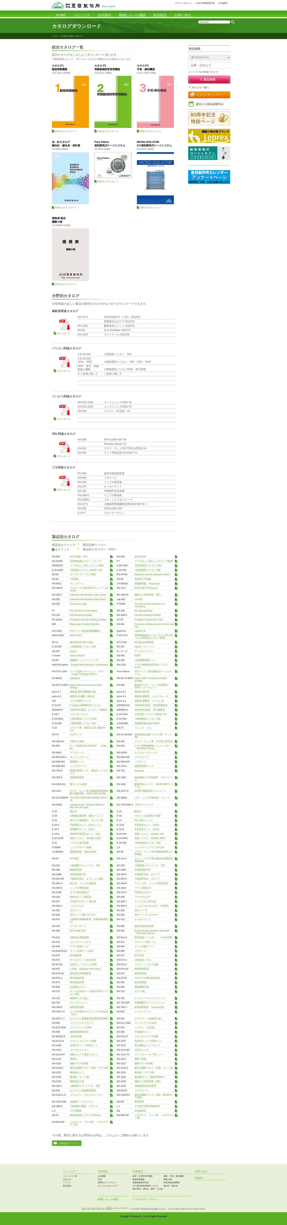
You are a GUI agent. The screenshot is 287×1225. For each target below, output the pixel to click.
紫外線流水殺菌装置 (80, 973)
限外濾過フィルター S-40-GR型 (153, 937)
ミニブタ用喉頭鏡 (79, 888)
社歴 (100, 1179)
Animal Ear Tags (78, 603)
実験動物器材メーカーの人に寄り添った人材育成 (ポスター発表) (154, 636)
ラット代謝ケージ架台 (82, 951)
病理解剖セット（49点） (83, 829)
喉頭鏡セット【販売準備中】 (150, 1077)
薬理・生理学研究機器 (143, 1176)
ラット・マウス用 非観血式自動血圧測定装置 (154, 859)
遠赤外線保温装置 (144, 926)
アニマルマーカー (143, 651)
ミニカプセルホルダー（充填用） (152, 906)
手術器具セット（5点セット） (86, 824)
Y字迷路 (74, 579)
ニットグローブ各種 (81, 847)
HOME (61, 15)
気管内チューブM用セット (84, 1045)
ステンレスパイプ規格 (146, 1036)
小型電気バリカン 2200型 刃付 (86, 570)
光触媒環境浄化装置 (145, 1086)
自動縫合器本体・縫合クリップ (86, 816)
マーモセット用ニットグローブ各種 (154, 561)
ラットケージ (77, 583)
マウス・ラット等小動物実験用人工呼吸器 (154, 853)
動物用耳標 (76, 870)
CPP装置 (74, 858)
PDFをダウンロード (66, 131)
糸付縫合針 (140, 1110)
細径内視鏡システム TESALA (85, 1115)
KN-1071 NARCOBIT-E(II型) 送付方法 (88, 799)
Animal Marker (77, 655)
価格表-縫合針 (142, 692)
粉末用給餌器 (78, 978)
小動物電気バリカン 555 (148, 843)
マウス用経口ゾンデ (80, 700)
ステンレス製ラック (145, 942)
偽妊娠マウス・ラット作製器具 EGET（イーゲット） (152, 686)
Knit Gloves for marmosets (83, 610)
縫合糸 (73, 811)
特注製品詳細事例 (144, 642)
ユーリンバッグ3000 (81, 1027)
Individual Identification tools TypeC (88, 599)
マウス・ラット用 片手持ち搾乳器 (154, 741)
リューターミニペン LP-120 (149, 847)
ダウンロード (63, 333)
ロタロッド (76, 734)
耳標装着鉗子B (78, 874)
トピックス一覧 (70, 1176)
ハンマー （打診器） (146, 1027)
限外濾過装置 (142, 969)
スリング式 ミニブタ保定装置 (151, 883)
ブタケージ (140, 951)
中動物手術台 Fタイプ (147, 874)
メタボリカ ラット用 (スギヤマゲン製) (154, 1116)
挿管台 (73, 1059)
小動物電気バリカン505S (83, 719)
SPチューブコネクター (147, 915)
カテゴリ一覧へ (200, 87)
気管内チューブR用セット (148, 1041)
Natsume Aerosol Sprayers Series (152, 574)
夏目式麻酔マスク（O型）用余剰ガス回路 (153, 1096)
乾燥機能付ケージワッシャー (150, 1002)
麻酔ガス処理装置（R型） (148, 595)
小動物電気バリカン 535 (83, 723)
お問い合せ (182, 15)
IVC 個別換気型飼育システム (146, 1186)
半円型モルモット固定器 (83, 901)
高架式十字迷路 (143, 579)
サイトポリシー (185, 3)
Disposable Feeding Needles (85, 624)
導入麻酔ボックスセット (148, 1045)
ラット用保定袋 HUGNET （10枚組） (88, 747)
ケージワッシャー (79, 1002)
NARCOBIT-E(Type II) (145, 588)
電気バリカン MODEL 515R (85, 838)
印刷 (233, 3)
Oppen (73, 651)
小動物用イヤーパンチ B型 (85, 1086)
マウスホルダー (143, 897)
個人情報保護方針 (206, 3)
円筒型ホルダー (143, 892)
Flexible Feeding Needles (147, 615)
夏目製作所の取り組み (82, 642)
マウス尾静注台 (143, 888)
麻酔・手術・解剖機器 (174, 1176)
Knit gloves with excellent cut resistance (150, 605)
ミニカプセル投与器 (145, 901)
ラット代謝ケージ (144, 946)
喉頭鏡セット (77, 1072)
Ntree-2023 (76, 635)
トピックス (82, 15)
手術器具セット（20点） (147, 824)
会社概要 (102, 1176)
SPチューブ (141, 910)
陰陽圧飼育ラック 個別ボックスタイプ (89, 771)
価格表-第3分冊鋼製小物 (83, 692)
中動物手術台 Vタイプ (147, 879)
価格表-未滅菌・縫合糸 (82, 696)
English (223, 3)
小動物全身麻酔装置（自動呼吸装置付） (89, 920)
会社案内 (104, 15)
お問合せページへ (68, 1143)
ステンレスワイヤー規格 (83, 1041)
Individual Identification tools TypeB (88, 595)
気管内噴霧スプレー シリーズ (86, 561)
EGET (137, 655)
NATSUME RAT (79, 556)
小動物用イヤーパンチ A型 (85, 865)
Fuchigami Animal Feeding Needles (88, 619)
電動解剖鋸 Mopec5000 (147, 723)
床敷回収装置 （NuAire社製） (150, 1007)
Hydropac (139, 770)
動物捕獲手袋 (142, 987)
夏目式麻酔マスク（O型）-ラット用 (154, 1068)
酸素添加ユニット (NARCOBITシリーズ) (153, 785)
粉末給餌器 (140, 982)
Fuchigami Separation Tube (148, 619)
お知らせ (67, 1179)
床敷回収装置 (77, 777)
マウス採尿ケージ (79, 946)
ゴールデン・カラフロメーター (86, 1095)
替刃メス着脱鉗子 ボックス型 (86, 820)
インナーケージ (143, 1011)
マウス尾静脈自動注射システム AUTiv (152, 665)
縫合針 (137, 811)
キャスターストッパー (146, 752)
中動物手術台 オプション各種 (86, 879)
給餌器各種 (140, 973)
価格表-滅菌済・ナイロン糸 (149, 700)
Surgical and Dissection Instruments (89, 664)
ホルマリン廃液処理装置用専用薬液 (89, 1018)
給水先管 (139, 955)
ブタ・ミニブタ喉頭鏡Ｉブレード (152, 797)
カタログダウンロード (210, 94)
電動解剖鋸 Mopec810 (147, 583)
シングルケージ (78, 766)
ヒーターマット (143, 919)
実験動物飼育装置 (141, 1182)
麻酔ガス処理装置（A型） (148, 1081)
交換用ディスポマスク (82, 1101)
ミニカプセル (77, 906)
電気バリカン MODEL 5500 (150, 838)
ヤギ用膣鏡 (76, 1110)
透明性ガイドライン (107, 1182)
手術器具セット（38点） (147, 829)
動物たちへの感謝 (132, 15)
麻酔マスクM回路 (79, 1063)
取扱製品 (160, 15)
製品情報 (67, 1186)
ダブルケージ (142, 757)
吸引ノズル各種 (78, 784)
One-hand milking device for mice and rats (154, 625)
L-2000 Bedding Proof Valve (85, 969)
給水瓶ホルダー (79, 987)
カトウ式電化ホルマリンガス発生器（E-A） (89, 1012)
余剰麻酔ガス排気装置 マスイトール (154, 778)
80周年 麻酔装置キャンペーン (150, 791)
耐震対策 (139, 1101)
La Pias (138, 599)
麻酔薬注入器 (77, 1081)
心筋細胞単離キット (145, 660)
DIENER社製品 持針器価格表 (151, 705)
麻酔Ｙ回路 (140, 1059)
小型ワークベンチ (144, 804)
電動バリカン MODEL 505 (149, 833)
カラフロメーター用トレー (149, 1054)
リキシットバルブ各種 (146, 964)
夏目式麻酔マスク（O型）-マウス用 (89, 1068)
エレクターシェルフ (80, 942)
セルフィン (76, 910)
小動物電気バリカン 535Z (148, 565)
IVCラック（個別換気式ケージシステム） (153, 672)
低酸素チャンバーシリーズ (84, 660)
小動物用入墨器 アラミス (84, 1106)
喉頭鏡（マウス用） (145, 1072)
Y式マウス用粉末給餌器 (147, 978)
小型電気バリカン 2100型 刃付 (151, 714)
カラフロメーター (79, 1050)
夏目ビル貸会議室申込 (209, 104)
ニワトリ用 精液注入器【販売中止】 (87, 729)
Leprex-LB (140, 630)
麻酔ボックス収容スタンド (84, 1054)
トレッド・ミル (143, 727)
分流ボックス (142, 1050)
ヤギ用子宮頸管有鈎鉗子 (147, 1106)
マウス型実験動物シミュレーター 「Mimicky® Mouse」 (152, 747)
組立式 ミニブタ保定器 (83, 883)
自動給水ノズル (143, 960)
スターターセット (79, 714)
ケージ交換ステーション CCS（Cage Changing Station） (86, 672)
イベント (67, 1182)
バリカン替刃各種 (79, 843)
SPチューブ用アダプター (83, 915)
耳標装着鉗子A (142, 870)
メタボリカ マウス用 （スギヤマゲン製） (89, 1123)
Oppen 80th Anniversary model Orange (150, 679)
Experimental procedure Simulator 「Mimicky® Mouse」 (151, 931)
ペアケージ (140, 761)
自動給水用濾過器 (79, 937)
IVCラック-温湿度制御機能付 (85, 630)
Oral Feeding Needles (81, 615)
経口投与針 (140, 556)
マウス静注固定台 (79, 892)
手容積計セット (143, 1032)
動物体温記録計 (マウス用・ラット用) (153, 735)
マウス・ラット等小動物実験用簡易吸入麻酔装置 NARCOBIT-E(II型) (89, 792)
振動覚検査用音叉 (79, 1032)
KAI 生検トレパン (143, 820)
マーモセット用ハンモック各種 (86, 565)
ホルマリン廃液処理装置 (83, 1090)
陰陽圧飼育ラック (144, 766)
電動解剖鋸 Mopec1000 (83, 852)
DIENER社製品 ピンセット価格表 (88, 709)
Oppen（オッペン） (145, 646)
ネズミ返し (140, 991)
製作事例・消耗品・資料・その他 (148, 1189)
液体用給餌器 (77, 982)
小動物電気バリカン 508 (148, 719)
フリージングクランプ (82, 1023)
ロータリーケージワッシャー (150, 998)
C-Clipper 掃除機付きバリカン (86, 705)
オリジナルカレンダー (108, 1186)
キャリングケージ (79, 757)
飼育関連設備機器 (172, 1182)
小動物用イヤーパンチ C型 (150, 865)
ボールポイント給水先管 (83, 960)
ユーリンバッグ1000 (145, 1023)
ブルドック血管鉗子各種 (147, 816)
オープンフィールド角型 (83, 574)
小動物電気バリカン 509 (83, 646)
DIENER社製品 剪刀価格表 (150, 709)
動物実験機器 (139, 1179)
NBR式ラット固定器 (80, 897)
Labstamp (75, 678)
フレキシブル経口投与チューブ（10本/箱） (89, 589)
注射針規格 (76, 1036)
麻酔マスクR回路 (144, 1063)
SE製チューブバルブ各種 (83, 964)
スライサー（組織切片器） (149, 1018)
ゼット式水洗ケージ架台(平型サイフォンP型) (89, 992)
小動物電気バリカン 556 (148, 570)
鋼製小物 (168, 1179)
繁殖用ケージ (77, 761)
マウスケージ (77, 752)
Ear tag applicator (143, 610)
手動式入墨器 (77, 741)
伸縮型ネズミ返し (79, 998)
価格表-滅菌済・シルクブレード (152, 696)
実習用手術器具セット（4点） (86, 833)
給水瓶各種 (76, 955)
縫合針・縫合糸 (171, 1186)
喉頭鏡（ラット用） (80, 1077)
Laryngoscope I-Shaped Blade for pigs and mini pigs (87, 805)
